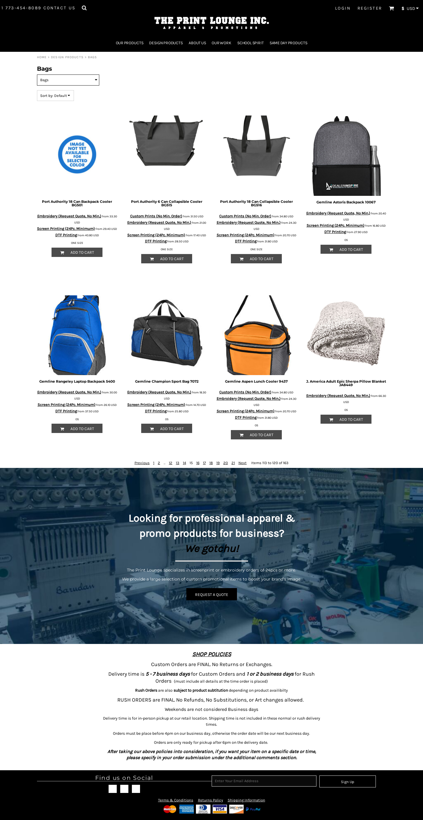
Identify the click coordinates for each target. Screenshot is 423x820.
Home (42, 57)
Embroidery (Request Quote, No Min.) (69, 216)
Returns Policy (210, 800)
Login (343, 8)
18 (211, 463)
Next (242, 463)
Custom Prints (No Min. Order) (156, 216)
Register (369, 8)
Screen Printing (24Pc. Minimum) (66, 228)
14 (184, 463)
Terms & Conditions (175, 800)
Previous (142, 463)
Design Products (67, 57)
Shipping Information (246, 800)
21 (233, 463)
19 (218, 463)
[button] (84, 7)
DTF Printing (66, 235)
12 (170, 463)
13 (177, 463)
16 (197, 463)
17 (204, 463)
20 (225, 463)
